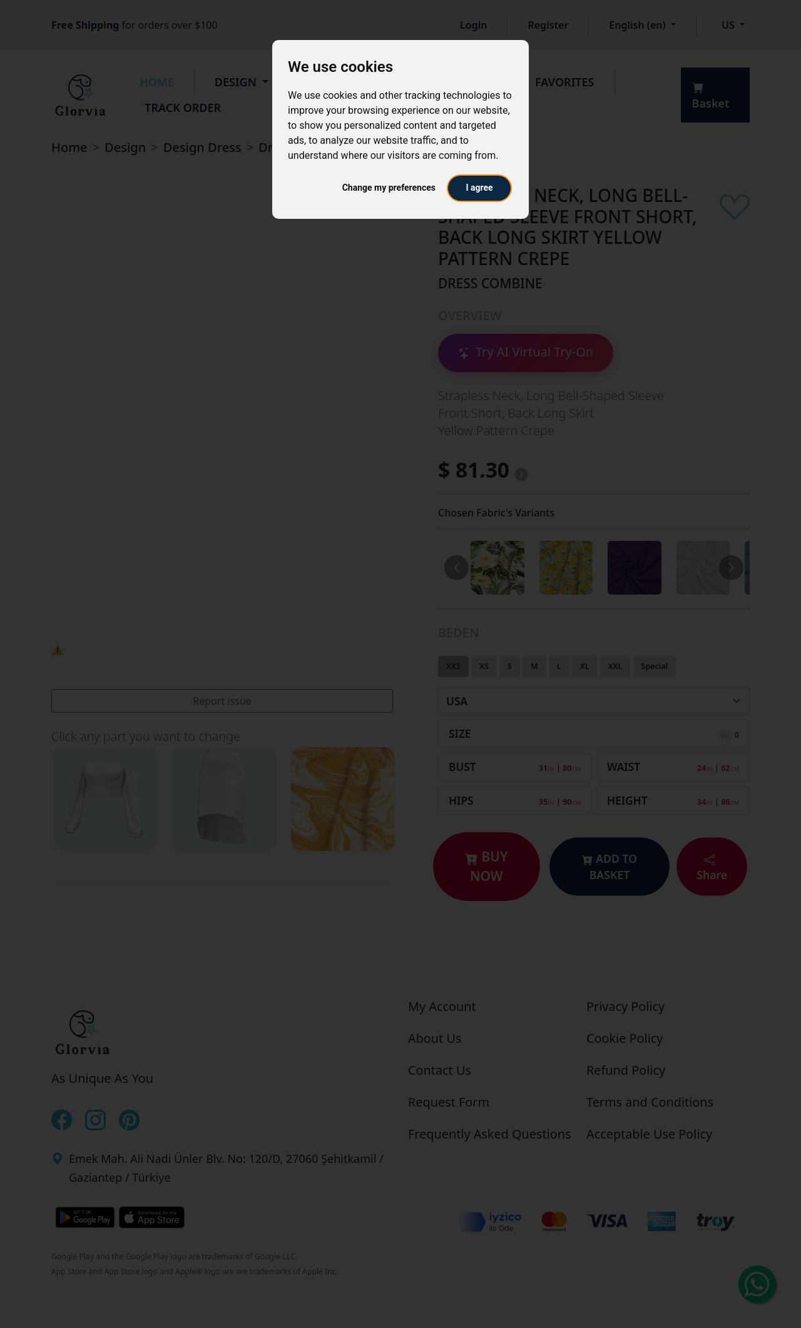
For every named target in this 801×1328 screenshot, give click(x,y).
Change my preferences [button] (389, 188)
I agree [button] (479, 188)
